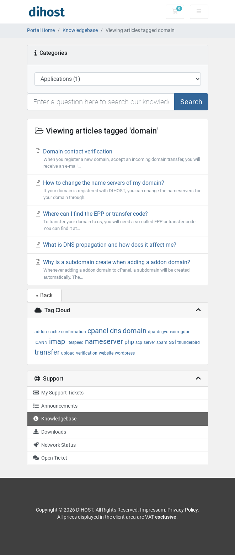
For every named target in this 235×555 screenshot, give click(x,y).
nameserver (104, 341)
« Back (44, 295)
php (129, 342)
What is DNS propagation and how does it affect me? (105, 244)
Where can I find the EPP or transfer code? (117, 221)
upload (68, 353)
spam (161, 342)
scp (138, 342)
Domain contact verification (117, 158)
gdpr (185, 331)
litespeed (75, 342)
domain (134, 330)
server (149, 342)
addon (40, 331)
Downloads (49, 432)
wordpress (125, 353)
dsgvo (163, 331)
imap (57, 341)
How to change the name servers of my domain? (117, 190)
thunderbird (188, 342)
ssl (172, 342)
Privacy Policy (182, 510)
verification (86, 353)
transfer (47, 352)
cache (54, 331)
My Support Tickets (58, 393)
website (106, 353)
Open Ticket (50, 458)
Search (191, 102)
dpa (151, 331)
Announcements (55, 406)
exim (174, 331)
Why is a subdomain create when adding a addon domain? (117, 269)
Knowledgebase (80, 30)
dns (115, 330)
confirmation (73, 331)
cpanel (97, 330)
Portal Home (41, 30)
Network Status (54, 445)
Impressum (152, 510)
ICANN (41, 342)
